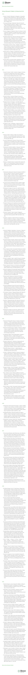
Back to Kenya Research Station (7, 6)
